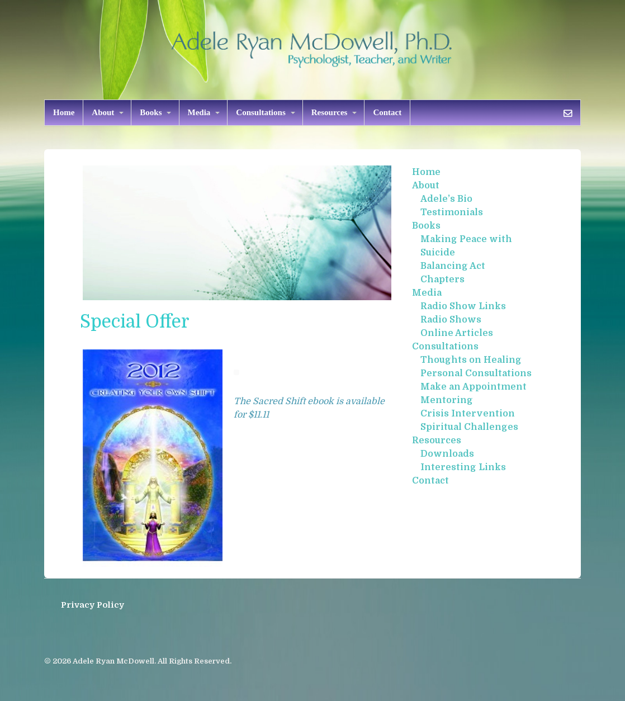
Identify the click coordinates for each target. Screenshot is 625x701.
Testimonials (451, 212)
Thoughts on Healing (471, 360)
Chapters (442, 279)
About (103, 112)
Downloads (447, 454)
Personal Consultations (476, 373)
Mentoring (446, 400)
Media (199, 112)
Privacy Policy (92, 605)
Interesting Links (463, 467)
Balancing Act (452, 266)
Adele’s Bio (446, 199)
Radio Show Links (463, 306)
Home (63, 112)
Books (151, 112)
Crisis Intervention (467, 414)
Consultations (260, 112)
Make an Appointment (473, 387)
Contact (387, 112)
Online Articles (456, 333)
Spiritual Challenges (469, 427)
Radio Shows (450, 320)
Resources (329, 112)
